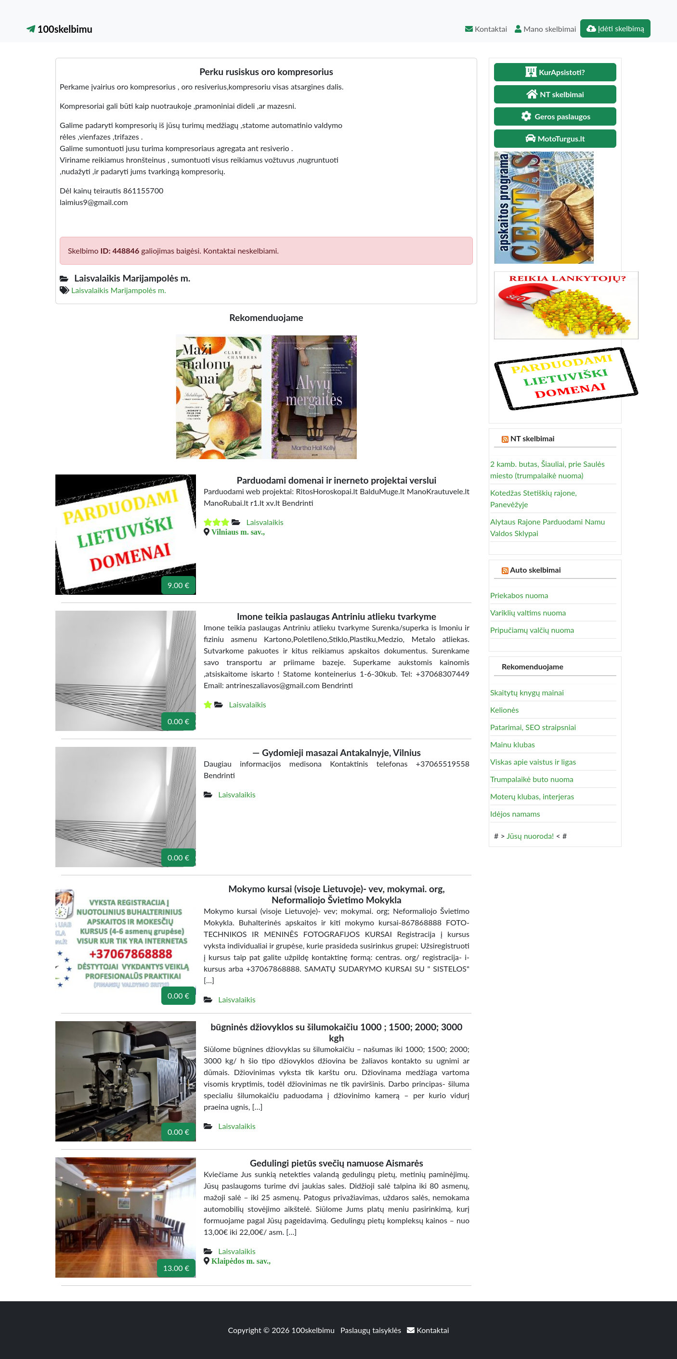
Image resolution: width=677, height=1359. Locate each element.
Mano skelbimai (545, 28)
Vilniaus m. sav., (238, 532)
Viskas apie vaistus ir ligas (533, 761)
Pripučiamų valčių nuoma (532, 629)
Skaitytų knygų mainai (527, 692)
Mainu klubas (512, 744)
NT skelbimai (532, 438)
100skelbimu (59, 29)
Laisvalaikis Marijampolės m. (118, 290)
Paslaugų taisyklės (371, 1329)
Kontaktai (486, 28)
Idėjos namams (515, 813)
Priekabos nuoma (519, 595)
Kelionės (504, 709)
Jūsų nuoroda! (530, 835)
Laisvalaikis (264, 521)
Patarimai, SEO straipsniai (533, 726)
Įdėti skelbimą (615, 28)
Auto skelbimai (535, 569)
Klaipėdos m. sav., (241, 1261)
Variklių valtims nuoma (528, 612)
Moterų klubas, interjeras (532, 796)
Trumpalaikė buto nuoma (531, 778)
